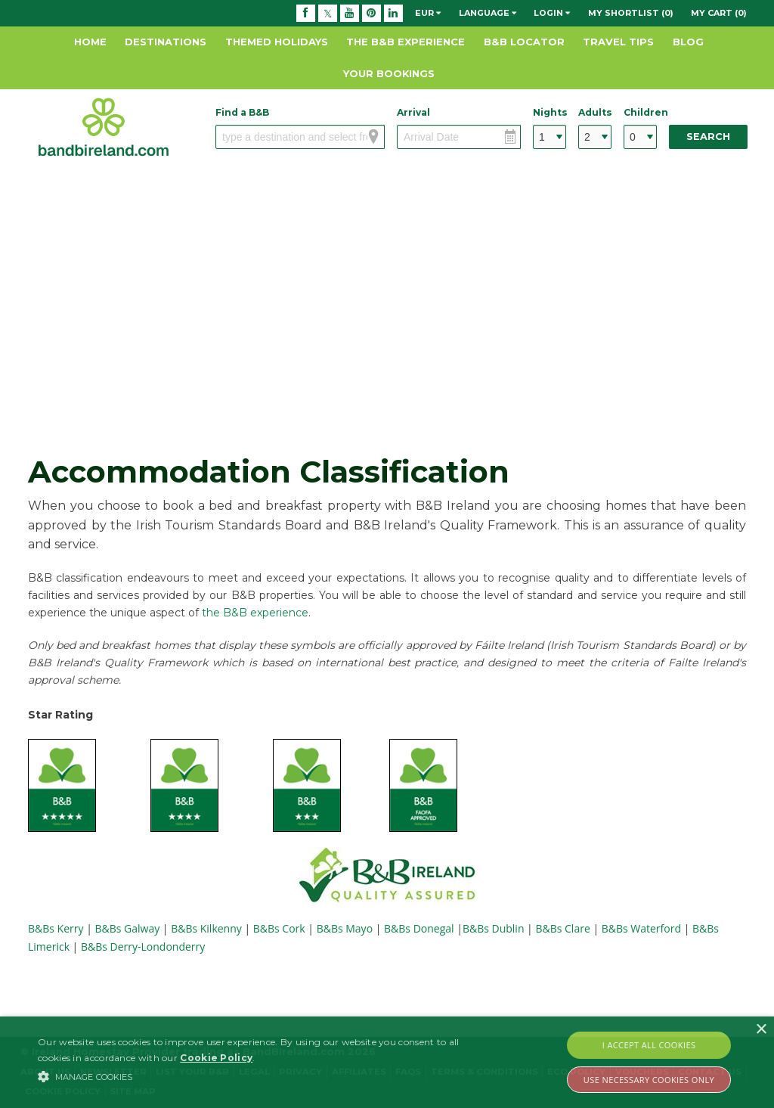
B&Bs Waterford (641, 928)
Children (640, 112)
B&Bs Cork (279, 928)
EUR (428, 13)
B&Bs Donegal (419, 928)
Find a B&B (242, 112)
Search (708, 136)
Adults (594, 112)
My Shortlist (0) (630, 13)
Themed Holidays (276, 42)
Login (552, 13)
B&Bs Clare (562, 928)
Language (487, 13)
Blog (688, 42)
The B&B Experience (405, 42)
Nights (549, 112)
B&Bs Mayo (345, 928)
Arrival (413, 112)
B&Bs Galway (128, 928)
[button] (265, 1076)
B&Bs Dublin (494, 928)
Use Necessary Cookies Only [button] (649, 1079)
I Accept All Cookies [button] (649, 1045)
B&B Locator (524, 42)
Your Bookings (389, 73)
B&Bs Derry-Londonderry (143, 946)
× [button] (760, 1029)
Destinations (165, 42)
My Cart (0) (719, 13)
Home (90, 42)
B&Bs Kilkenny (206, 928)
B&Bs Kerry (57, 928)
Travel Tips (618, 42)
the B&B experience (255, 612)
